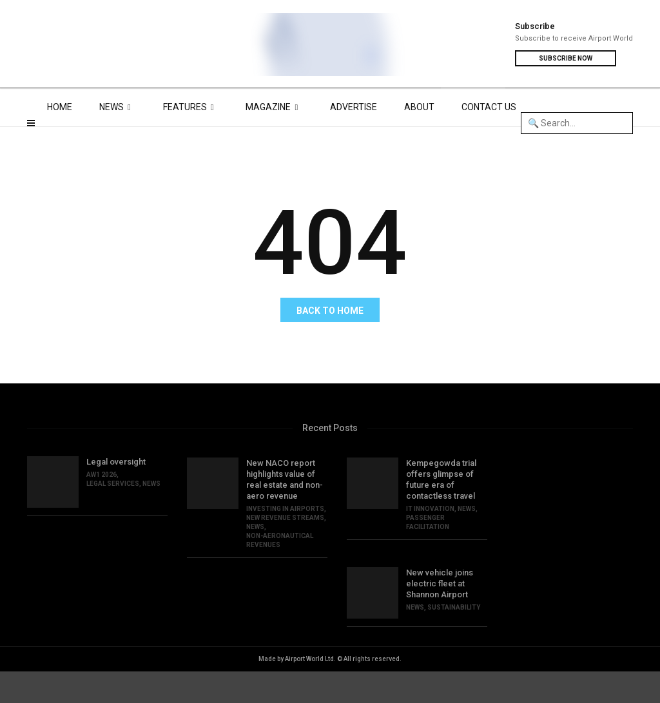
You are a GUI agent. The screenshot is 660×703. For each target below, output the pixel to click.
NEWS (117, 138)
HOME (59, 138)
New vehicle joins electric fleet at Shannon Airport (439, 615)
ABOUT (419, 138)
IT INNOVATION (430, 540)
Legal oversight (116, 493)
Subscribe (535, 26)
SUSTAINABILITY (453, 638)
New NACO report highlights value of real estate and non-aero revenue (284, 511)
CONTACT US (488, 138)
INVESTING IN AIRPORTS (285, 540)
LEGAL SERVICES (112, 515)
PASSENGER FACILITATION (427, 554)
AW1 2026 (101, 506)
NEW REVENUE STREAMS (285, 549)
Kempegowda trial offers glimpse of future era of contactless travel (441, 511)
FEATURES (191, 138)
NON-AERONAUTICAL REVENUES (279, 572)
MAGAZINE (274, 138)
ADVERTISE (353, 138)
